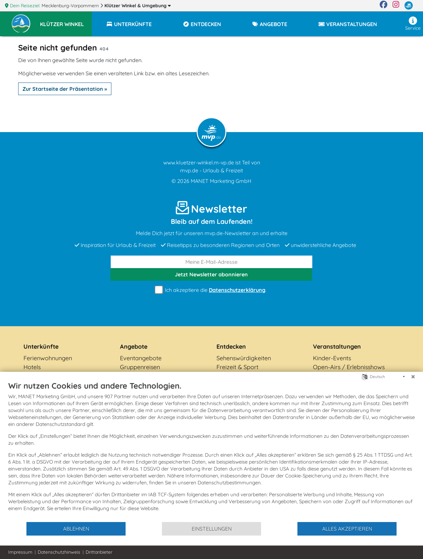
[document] (211, 451)
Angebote (133, 346)
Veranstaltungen (337, 346)
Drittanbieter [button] (99, 552)
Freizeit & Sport (237, 367)
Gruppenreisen (140, 367)
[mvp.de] (408, 5)
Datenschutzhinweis (59, 552)
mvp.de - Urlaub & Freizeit (211, 170)
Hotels (32, 367)
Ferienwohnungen (47, 358)
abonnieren (211, 274)
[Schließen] (413, 377)
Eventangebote (141, 358)
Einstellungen (212, 528)
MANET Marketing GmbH (221, 181)
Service (413, 24)
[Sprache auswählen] (364, 376)
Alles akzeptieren (347, 528)
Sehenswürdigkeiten (243, 358)
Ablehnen (76, 528)
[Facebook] (383, 5)
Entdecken (231, 346)
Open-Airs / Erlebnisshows (349, 367)
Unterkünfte (40, 346)
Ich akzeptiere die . (211, 290)
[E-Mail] (211, 262)
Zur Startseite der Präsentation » (64, 89)
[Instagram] (396, 5)
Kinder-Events (332, 358)
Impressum (20, 552)
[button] (66, 21)
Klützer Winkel (137, 6)
